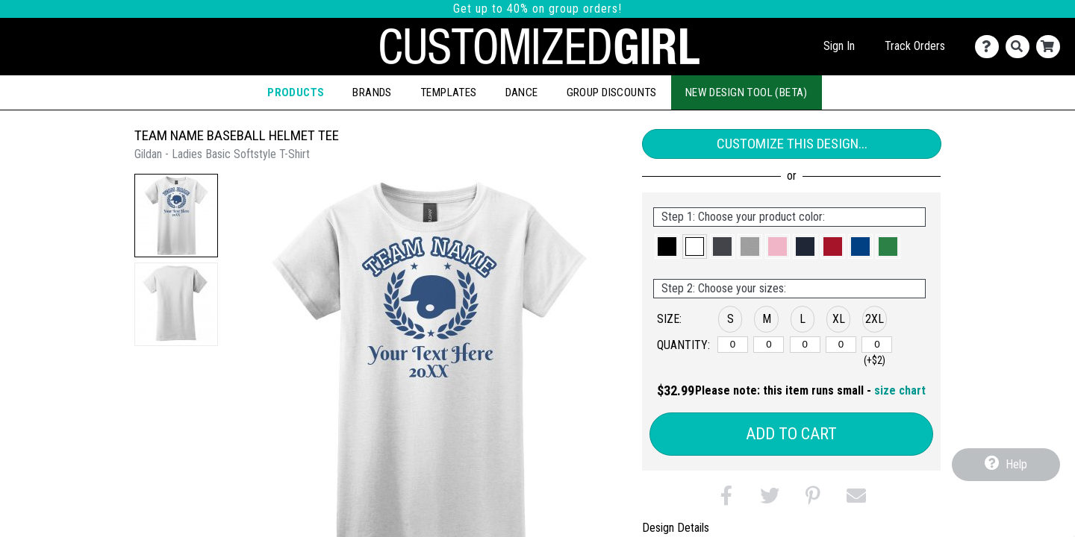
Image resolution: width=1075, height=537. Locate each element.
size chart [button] (900, 390)
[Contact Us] (990, 46)
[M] (768, 344)
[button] (176, 216)
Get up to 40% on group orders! (537, 8)
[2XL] (876, 344)
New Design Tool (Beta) (746, 92)
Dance (521, 92)
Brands (371, 92)
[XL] (841, 344)
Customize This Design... (792, 143)
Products (295, 92)
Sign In (839, 46)
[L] (805, 344)
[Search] (1021, 46)
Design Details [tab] (675, 528)
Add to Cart (791, 433)
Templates (448, 92)
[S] (732, 344)
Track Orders (915, 46)
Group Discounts (612, 92)
